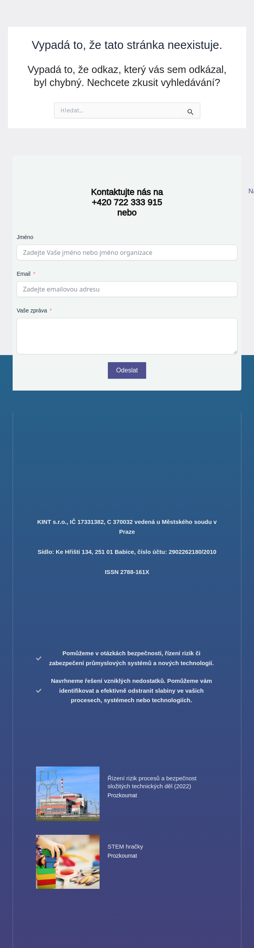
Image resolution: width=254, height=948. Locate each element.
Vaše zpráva (32, 310)
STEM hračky (125, 846)
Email (23, 274)
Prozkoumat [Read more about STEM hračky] (122, 856)
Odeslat (127, 370)
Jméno (25, 237)
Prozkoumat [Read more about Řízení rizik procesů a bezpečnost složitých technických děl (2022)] (122, 795)
